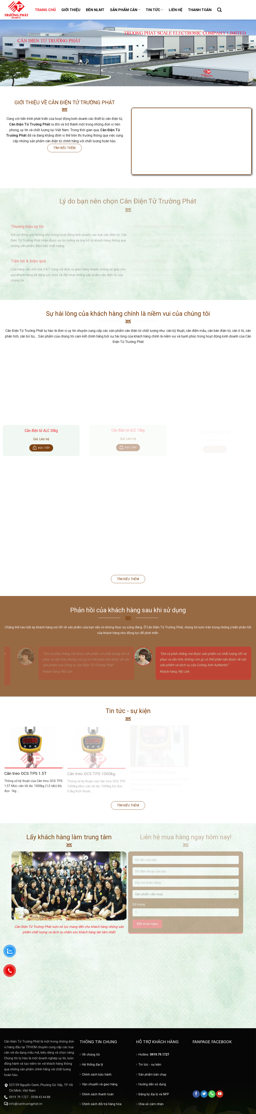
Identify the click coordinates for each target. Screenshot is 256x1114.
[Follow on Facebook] (196, 1094)
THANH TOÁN (200, 10)
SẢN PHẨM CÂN (125, 10)
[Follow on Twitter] (204, 1094)
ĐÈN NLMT (95, 10)
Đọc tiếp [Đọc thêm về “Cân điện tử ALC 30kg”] (44, 450)
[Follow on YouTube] (219, 1094)
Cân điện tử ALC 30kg (41, 432)
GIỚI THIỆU (70, 10)
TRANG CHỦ (45, 10)
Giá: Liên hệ (41, 441)
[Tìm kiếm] (219, 10)
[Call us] (211, 1094)
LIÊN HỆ (175, 10)
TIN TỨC (154, 10)
